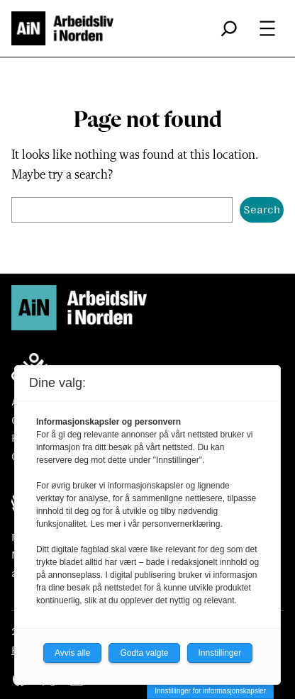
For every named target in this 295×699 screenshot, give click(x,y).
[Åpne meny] (267, 28)
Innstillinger (220, 653)
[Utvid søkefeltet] (229, 28)
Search (261, 209)
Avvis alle (72, 653)
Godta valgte (144, 653)
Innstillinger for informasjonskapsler (210, 691)
